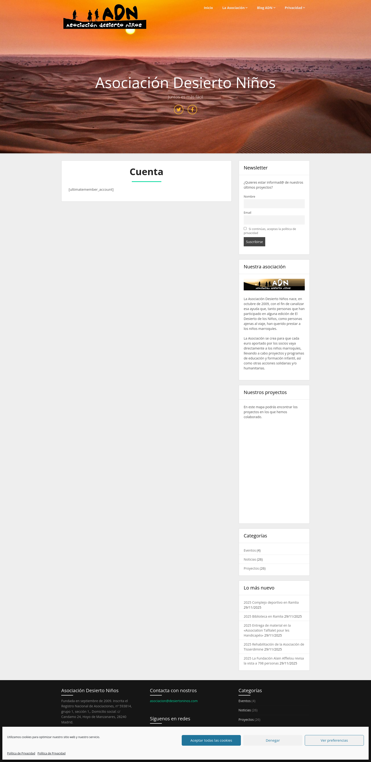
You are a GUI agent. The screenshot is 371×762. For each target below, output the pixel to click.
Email (247, 213)
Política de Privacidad (21, 753)
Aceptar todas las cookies (211, 740)
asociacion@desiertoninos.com (174, 701)
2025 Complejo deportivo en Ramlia (271, 602)
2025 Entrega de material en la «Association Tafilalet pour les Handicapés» (267, 630)
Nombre (249, 197)
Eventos (250, 550)
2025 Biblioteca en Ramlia (263, 616)
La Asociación (233, 7)
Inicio (208, 7)
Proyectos (251, 568)
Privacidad (293, 7)
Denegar (273, 740)
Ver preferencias (334, 740)
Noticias (250, 559)
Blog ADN (264, 7)
